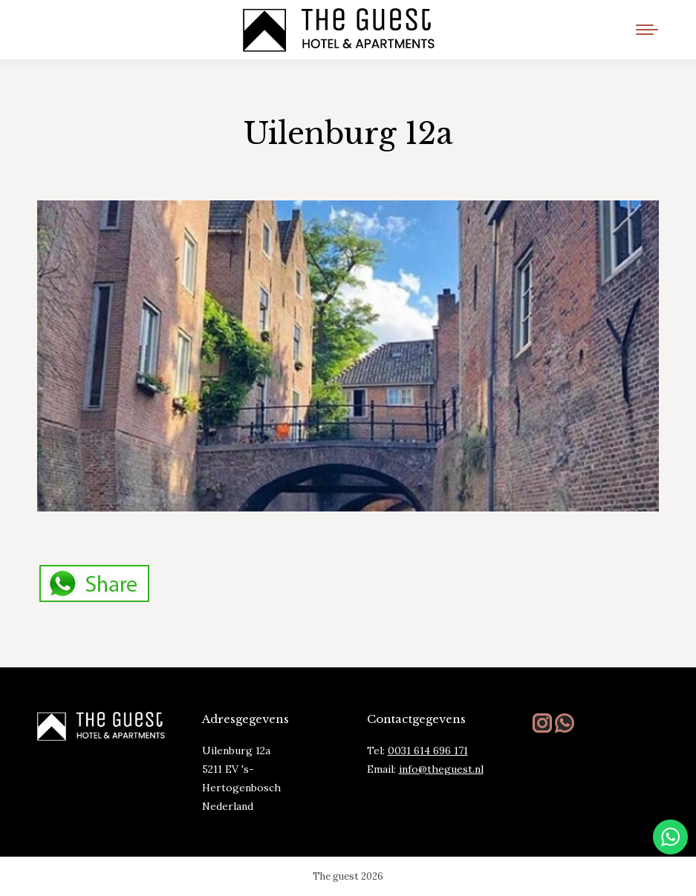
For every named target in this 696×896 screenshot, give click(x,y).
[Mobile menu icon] (647, 30)
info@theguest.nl (441, 769)
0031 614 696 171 (428, 750)
